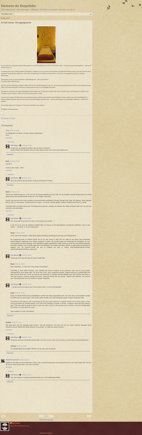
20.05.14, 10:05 (21, 346)
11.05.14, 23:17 (15, 192)
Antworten (9, 138)
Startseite (46, 416)
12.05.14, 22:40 (20, 233)
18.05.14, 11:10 (26, 337)
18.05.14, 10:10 (24, 360)
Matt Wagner (15, 145)
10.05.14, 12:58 (26, 145)
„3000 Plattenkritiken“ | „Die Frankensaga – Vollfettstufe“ (20, 9)
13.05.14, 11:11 (16, 322)
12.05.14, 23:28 (20, 264)
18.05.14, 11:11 (26, 375)
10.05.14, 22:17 (26, 178)
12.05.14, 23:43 (20, 293)
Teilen (3, 121)
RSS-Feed (43, 9)
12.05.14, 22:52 (26, 255)
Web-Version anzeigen (46, 420)
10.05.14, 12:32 (14, 130)
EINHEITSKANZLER (12, 360)
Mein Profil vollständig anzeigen (20, 426)
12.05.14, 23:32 (26, 284)
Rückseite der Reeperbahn (18, 6)
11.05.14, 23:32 (26, 218)
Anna (7, 130)
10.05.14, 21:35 (14, 161)
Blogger (50, 433)
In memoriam (52, 9)
